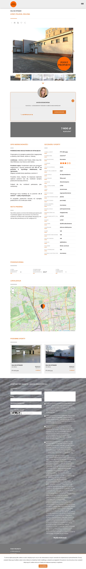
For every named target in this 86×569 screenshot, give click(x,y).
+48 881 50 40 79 (27, 115)
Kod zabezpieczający (17, 410)
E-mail (12, 397)
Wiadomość (48, 390)
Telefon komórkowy (17, 403)
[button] (15, 50)
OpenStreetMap (66, 330)
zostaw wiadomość (59, 112)
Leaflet (59, 330)
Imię (11, 390)
